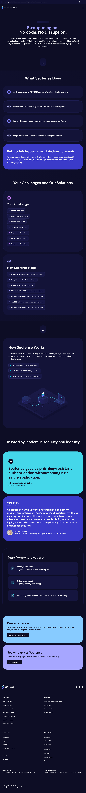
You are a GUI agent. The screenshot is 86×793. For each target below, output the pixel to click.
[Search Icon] (81, 2)
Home (40, 22)
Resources (6, 733)
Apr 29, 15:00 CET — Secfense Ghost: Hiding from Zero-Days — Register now (26, 2)
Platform (47, 697)
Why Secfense (49, 733)
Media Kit (5, 756)
